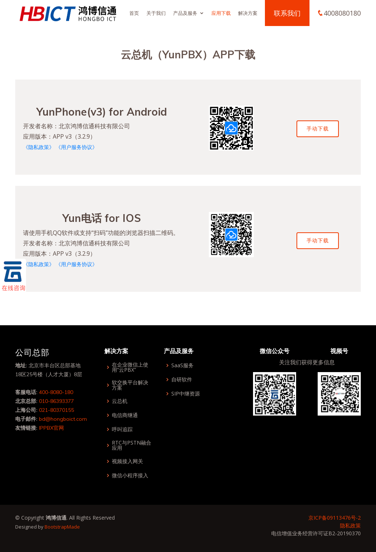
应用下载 (221, 13)
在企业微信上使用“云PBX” (130, 367)
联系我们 (287, 13)
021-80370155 (56, 410)
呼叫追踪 (122, 429)
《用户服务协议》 (76, 147)
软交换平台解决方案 (130, 385)
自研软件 (181, 379)
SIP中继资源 (185, 393)
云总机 (119, 401)
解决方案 (247, 13)
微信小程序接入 (130, 475)
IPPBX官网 (51, 428)
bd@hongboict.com (63, 419)
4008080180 (342, 13)
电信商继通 (125, 415)
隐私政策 (350, 525)
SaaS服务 (182, 365)
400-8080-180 (56, 392)
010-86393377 (56, 401)
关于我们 (156, 13)
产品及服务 (185, 13)
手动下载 (318, 128)
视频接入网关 (127, 461)
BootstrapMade (62, 526)
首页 (134, 13)
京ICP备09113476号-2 (334, 517)
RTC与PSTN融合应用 (131, 445)
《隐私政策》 (38, 147)
